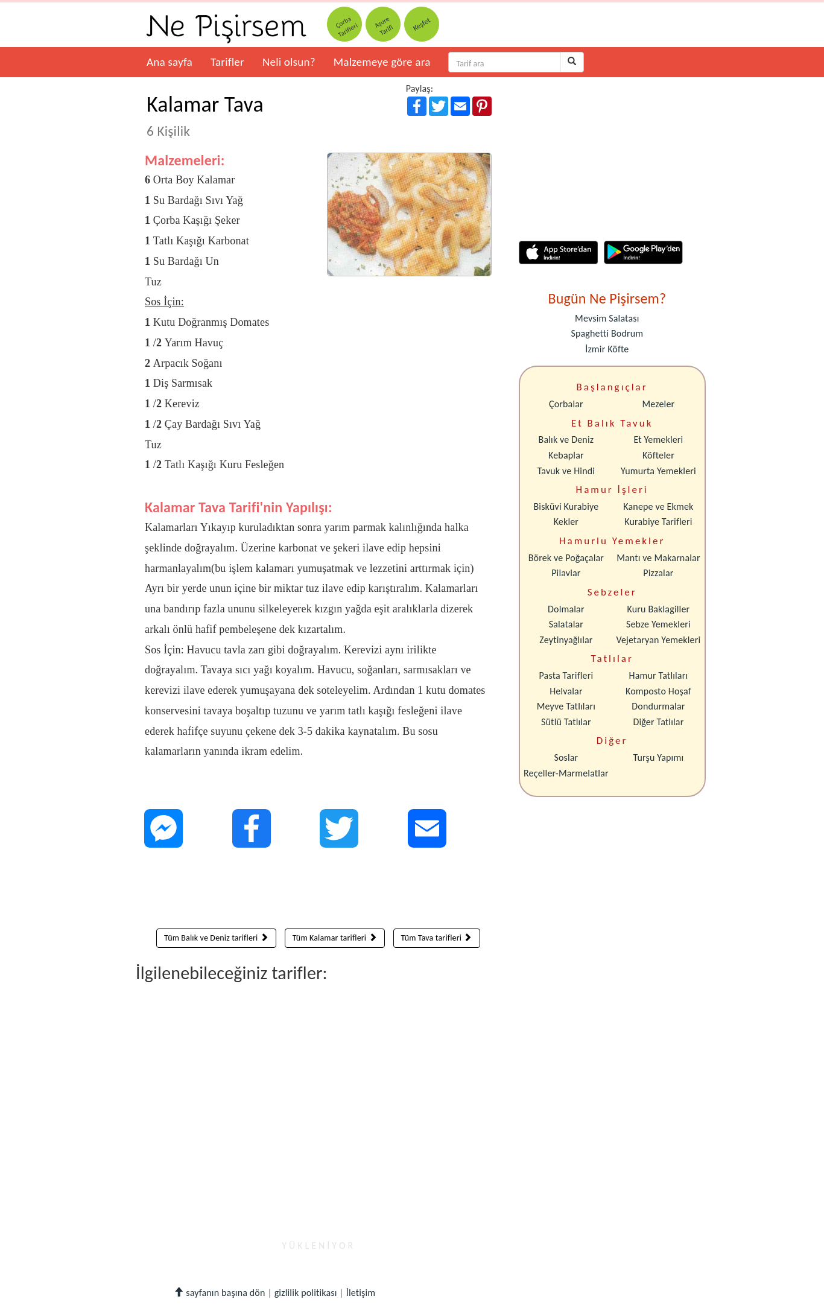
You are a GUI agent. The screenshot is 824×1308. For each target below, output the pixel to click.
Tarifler (227, 62)
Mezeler (658, 404)
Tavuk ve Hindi (566, 471)
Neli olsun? (288, 62)
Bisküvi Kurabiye (565, 506)
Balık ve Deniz (566, 439)
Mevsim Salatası (607, 318)
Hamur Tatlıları (658, 675)
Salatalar (566, 624)
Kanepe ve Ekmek (658, 506)
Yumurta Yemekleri (658, 471)
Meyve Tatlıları (566, 706)
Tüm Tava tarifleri (436, 938)
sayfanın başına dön (219, 1292)
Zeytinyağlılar (565, 640)
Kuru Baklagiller (658, 609)
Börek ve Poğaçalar (566, 558)
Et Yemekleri (658, 439)
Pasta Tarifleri (566, 675)
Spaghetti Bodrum (607, 333)
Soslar (566, 757)
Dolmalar (566, 609)
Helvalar (566, 691)
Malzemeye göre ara (382, 62)
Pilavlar (565, 573)
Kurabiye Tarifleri (658, 521)
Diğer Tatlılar (658, 722)
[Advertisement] (318, 891)
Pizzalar (658, 573)
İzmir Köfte (607, 349)
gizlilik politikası (305, 1292)
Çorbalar (566, 404)
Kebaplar (566, 455)
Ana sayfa (169, 62)
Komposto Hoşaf (658, 691)
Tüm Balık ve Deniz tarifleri (216, 938)
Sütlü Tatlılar (566, 722)
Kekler (566, 521)
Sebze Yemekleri (658, 624)
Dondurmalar (658, 706)
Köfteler (658, 455)
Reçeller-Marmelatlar (566, 773)
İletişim (361, 1292)
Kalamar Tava (205, 115)
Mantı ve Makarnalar (658, 558)
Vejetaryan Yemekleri (658, 640)
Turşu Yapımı (658, 757)
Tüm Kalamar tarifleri (335, 938)
